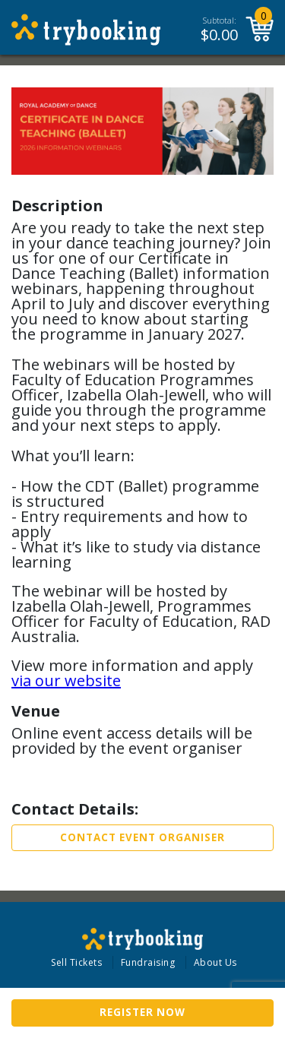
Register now (142, 1012)
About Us (215, 962)
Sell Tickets (76, 962)
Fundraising (148, 962)
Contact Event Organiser (142, 837)
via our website (66, 680)
